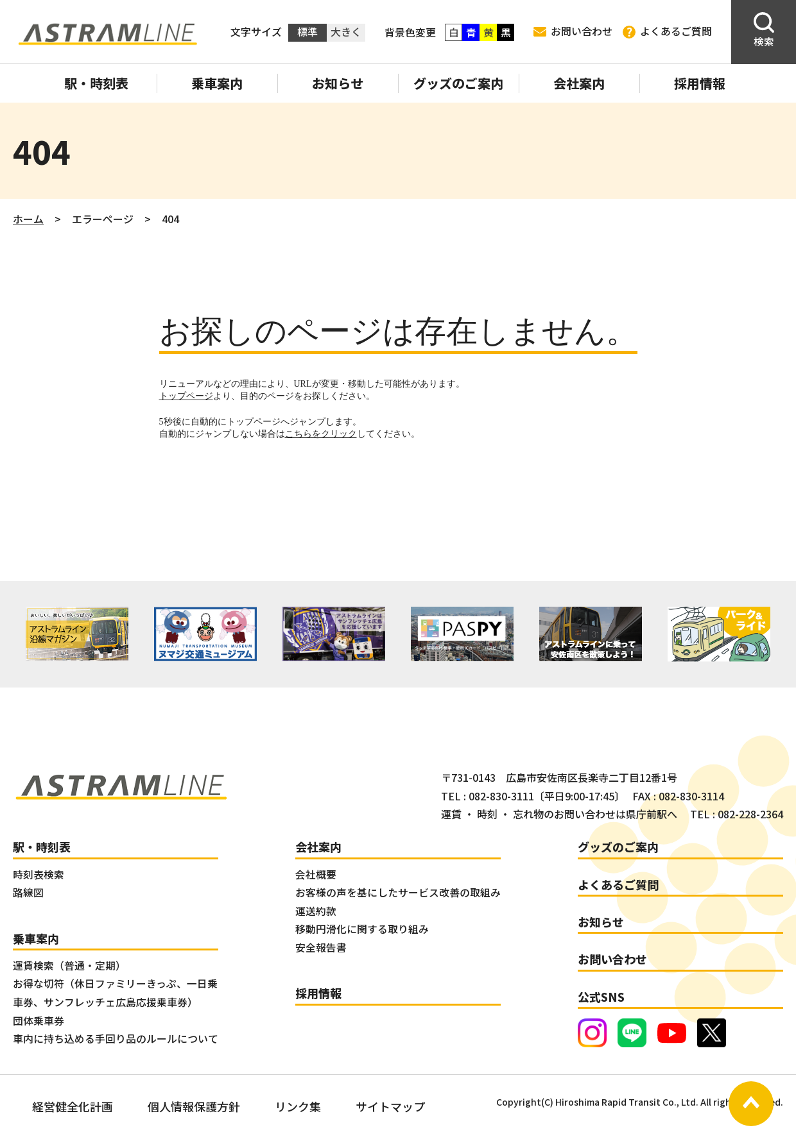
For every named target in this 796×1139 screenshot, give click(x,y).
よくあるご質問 (667, 31)
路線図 (28, 892)
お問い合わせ (572, 31)
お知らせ (337, 83)
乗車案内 (217, 83)
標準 (307, 31)
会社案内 (579, 83)
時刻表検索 (38, 874)
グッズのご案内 (458, 83)
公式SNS (601, 996)
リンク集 (298, 1106)
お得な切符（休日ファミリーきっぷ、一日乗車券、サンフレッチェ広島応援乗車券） (115, 992)
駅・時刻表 (96, 83)
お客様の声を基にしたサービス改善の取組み (398, 892)
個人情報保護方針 (194, 1106)
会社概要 (315, 874)
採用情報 (699, 83)
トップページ (186, 396)
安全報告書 (321, 947)
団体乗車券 (38, 1020)
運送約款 (315, 911)
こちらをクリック (321, 434)
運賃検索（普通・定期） (69, 965)
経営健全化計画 (72, 1106)
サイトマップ (390, 1106)
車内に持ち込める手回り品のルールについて (115, 1038)
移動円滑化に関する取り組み (362, 929)
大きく (346, 31)
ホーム (28, 218)
